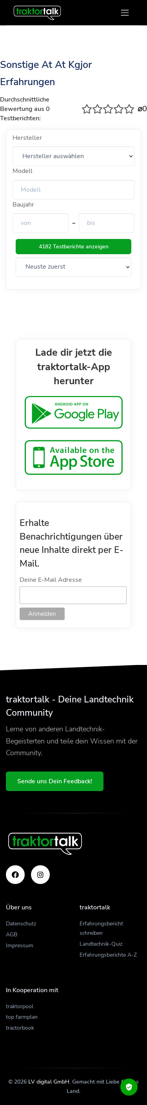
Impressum (19, 945)
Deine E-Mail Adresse (51, 580)
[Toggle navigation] (125, 13)
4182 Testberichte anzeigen (74, 246)
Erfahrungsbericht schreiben (101, 928)
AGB (11, 934)
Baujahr (23, 204)
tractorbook (20, 1028)
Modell (23, 171)
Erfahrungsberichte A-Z (108, 955)
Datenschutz (21, 923)
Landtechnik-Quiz (101, 944)
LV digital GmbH (48, 1081)
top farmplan (22, 1017)
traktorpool (19, 1006)
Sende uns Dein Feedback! (54, 781)
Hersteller (27, 138)
